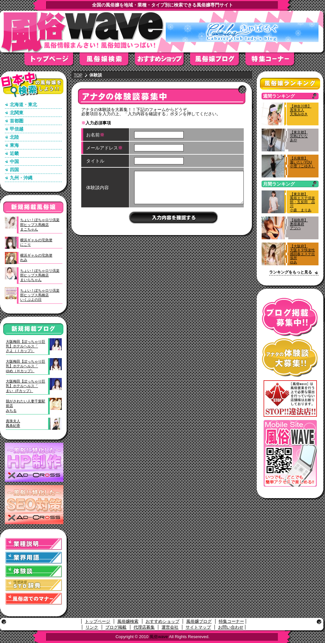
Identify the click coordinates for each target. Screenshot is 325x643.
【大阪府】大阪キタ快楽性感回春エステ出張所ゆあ (302, 254)
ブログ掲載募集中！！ (290, 317)
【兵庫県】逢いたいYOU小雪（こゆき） (302, 162)
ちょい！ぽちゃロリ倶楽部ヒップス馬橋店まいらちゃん (39, 275)
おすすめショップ (162, 61)
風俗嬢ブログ (217, 61)
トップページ (52, 61)
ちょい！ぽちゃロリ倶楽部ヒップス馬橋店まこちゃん (39, 224)
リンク (91, 627)
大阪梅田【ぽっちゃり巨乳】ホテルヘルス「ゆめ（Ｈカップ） (25, 366)
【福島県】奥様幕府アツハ (299, 224)
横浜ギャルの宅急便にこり (36, 242)
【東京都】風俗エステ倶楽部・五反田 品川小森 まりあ (302, 202)
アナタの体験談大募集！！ (290, 357)
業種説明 (34, 544)
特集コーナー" (273, 61)
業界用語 (34, 558)
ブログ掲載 (115, 627)
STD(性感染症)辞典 (34, 585)
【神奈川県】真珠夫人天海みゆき (300, 110)
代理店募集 (144, 627)
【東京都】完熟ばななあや (299, 136)
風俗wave (159, 636)
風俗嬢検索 (107, 61)
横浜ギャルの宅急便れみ (36, 257)
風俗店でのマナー (34, 599)
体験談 (34, 572)
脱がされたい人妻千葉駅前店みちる (25, 405)
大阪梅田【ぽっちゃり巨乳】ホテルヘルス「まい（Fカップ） (25, 386)
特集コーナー (231, 621)
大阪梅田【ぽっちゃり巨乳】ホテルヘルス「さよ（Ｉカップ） (25, 346)
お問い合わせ (230, 627)
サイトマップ (198, 627)
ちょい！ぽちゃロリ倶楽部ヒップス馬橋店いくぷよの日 (39, 295)
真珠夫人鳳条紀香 (13, 423)
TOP (78, 75)
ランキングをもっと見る (290, 272)
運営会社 (170, 627)
